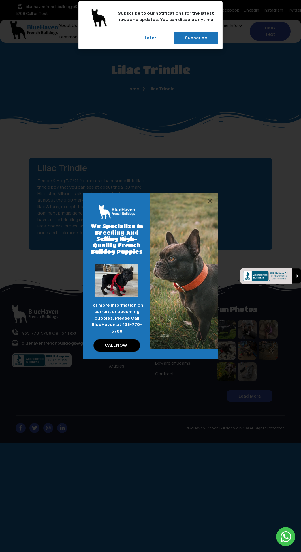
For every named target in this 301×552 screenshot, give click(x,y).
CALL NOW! (117, 345)
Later (150, 38)
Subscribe (196, 38)
